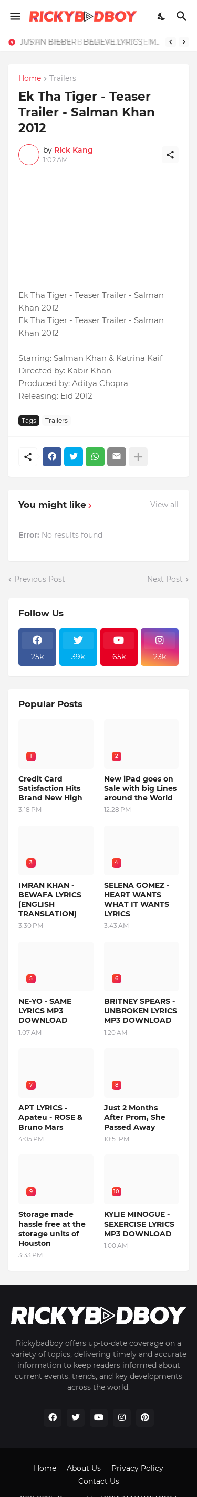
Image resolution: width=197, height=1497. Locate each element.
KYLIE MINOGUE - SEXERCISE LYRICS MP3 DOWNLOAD (139, 1224)
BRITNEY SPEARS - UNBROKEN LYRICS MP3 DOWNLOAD (140, 1011)
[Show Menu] (14, 16)
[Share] (170, 154)
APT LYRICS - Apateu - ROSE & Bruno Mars (50, 1117)
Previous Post (39, 579)
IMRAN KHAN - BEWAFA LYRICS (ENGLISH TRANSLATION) (49, 900)
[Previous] (170, 42)
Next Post (165, 579)
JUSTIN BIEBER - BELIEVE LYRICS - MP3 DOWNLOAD (92, 42)
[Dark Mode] (162, 16)
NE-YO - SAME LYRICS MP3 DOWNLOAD (44, 1011)
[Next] (184, 42)
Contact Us (98, 1481)
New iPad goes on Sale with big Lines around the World (140, 788)
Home (29, 78)
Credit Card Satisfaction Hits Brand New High (50, 788)
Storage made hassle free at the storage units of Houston (52, 1229)
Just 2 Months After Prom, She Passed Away (134, 1117)
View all (164, 504)
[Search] (183, 16)
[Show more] (138, 456)
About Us (84, 1468)
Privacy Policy (137, 1468)
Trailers (62, 78)
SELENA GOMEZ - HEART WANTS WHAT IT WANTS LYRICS (136, 900)
